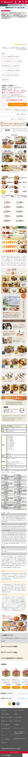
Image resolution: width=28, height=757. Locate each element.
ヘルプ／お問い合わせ (19, 710)
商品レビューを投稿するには (18, 119)
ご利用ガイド (4, 742)
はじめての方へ (17, 721)
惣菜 (25, 5)
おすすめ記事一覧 (5, 728)
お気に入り (4, 105)
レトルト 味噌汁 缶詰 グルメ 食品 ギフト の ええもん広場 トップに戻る (13, 110)
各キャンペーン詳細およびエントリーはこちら (14, 92)
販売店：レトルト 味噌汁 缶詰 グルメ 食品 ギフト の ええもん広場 (14, 48)
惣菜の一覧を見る (21, 114)
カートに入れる (17, 104)
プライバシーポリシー (19, 728)
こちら (18, 748)
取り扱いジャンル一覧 (6, 721)
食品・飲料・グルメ (13, 5)
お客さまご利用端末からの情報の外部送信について (20, 733)
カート (2, 732)
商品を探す (3, 710)
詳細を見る (6, 687)
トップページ (4, 5)
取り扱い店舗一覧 (5, 724)
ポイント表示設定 (5, 739)
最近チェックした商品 (6, 717)
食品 (21, 5)
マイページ (3, 735)
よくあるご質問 (17, 717)
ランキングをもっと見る (22, 693)
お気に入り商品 (5, 714)
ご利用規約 (16, 724)
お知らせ (16, 714)
